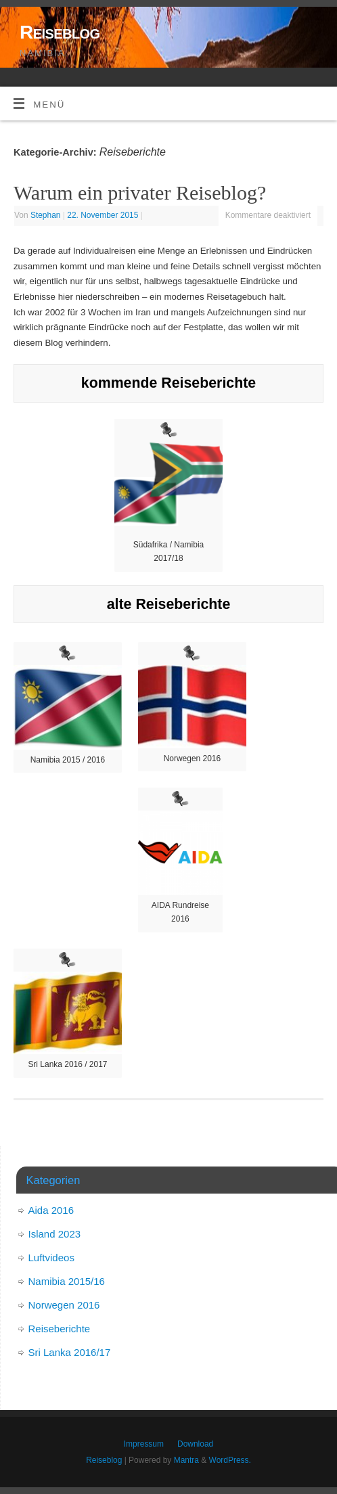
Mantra (186, 1460)
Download (195, 1444)
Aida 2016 (51, 1210)
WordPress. (230, 1460)
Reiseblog (60, 32)
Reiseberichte (59, 1328)
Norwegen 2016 (64, 1305)
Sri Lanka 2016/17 (69, 1352)
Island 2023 (54, 1234)
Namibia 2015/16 (66, 1281)
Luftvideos (51, 1257)
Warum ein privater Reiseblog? (140, 192)
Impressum (144, 1444)
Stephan (45, 215)
